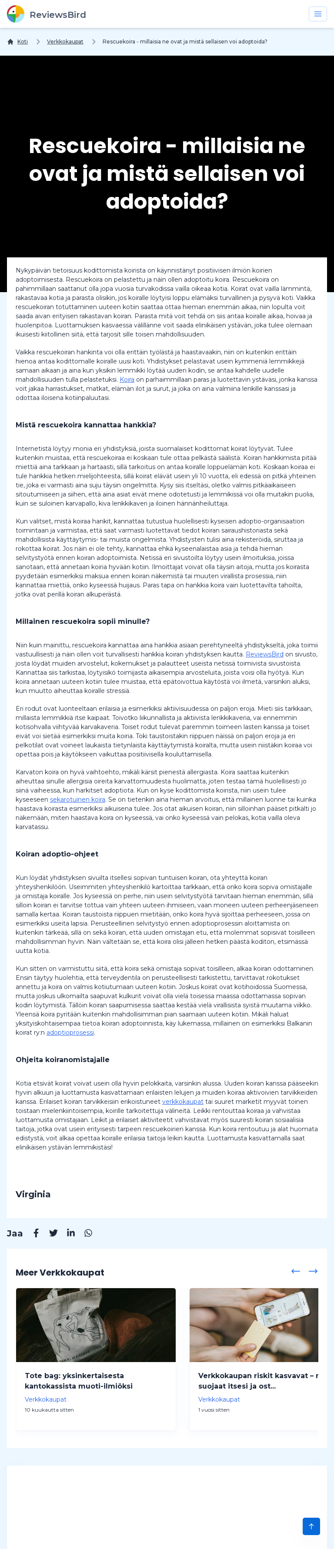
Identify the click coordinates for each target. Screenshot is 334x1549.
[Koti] (17, 42)
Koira (127, 379)
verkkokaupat (183, 1102)
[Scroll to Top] (311, 1526)
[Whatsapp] (84, 1234)
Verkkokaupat (65, 41)
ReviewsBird (265, 654)
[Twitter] (49, 1234)
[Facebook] (31, 1234)
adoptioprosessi (70, 1032)
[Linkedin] (66, 1234)
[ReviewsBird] (46, 14)
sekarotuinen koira (77, 799)
